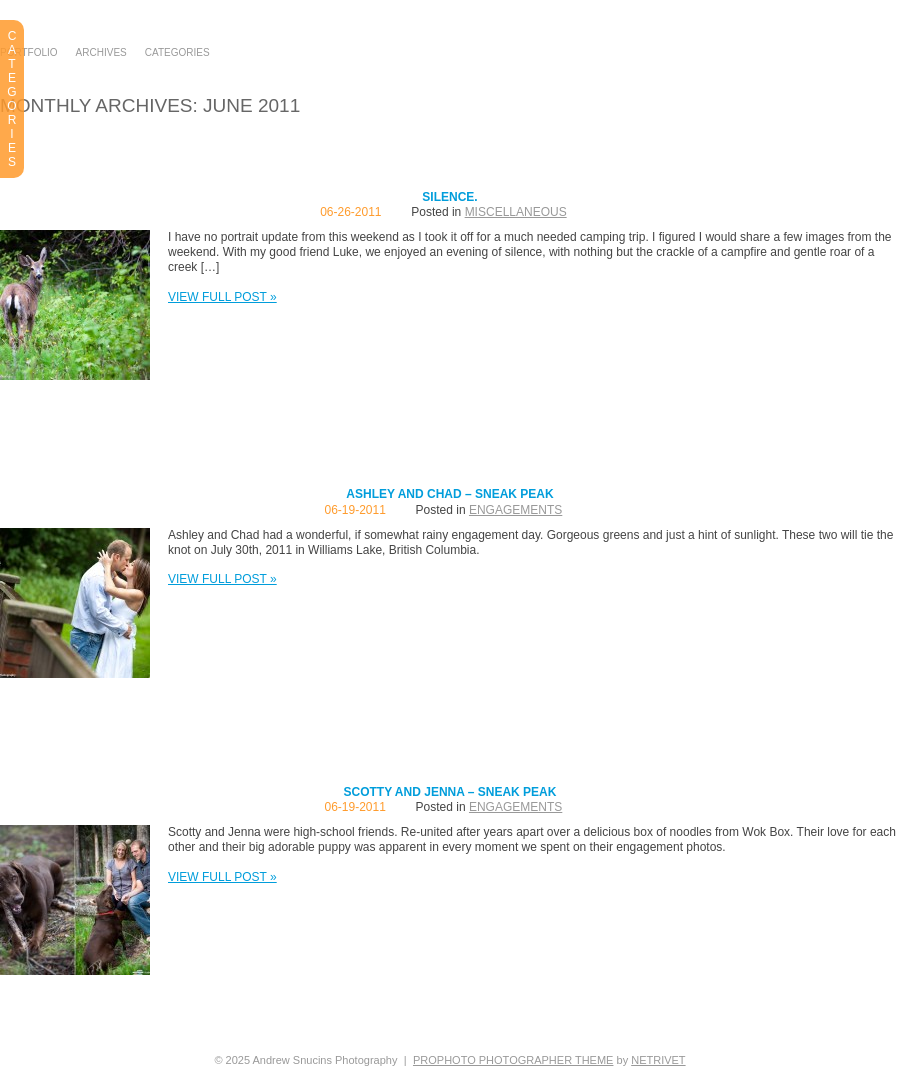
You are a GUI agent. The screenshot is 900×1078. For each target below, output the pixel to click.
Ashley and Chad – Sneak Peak (449, 494)
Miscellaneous (516, 212)
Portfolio (29, 53)
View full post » (222, 297)
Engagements (515, 510)
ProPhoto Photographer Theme (513, 1060)
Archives (101, 53)
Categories (177, 53)
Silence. (449, 197)
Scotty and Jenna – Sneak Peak (450, 792)
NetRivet (658, 1060)
